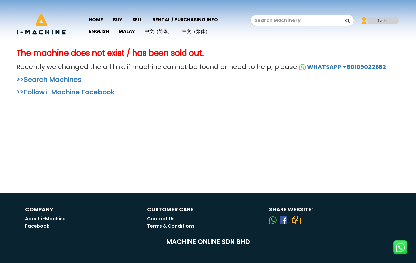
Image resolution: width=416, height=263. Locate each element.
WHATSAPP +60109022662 (342, 67)
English (99, 31)
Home (96, 19)
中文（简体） (158, 31)
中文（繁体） (196, 31)
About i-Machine (45, 218)
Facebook (37, 226)
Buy (117, 19)
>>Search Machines (48, 79)
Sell (137, 19)
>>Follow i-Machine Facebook (65, 92)
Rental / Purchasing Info (185, 19)
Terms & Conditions (171, 226)
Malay (127, 31)
